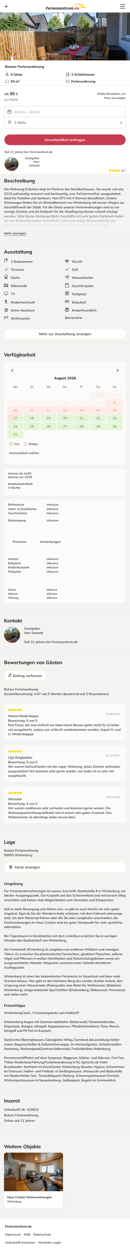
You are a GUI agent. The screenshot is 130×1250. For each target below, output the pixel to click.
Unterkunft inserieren (20, 1242)
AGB (27, 1234)
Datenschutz (42, 1234)
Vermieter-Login (49, 1242)
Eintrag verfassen (25, 675)
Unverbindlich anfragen (65, 139)
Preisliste (19, 542)
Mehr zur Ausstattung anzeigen (65, 334)
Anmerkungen (50, 542)
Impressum (13, 1234)
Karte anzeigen (24, 867)
